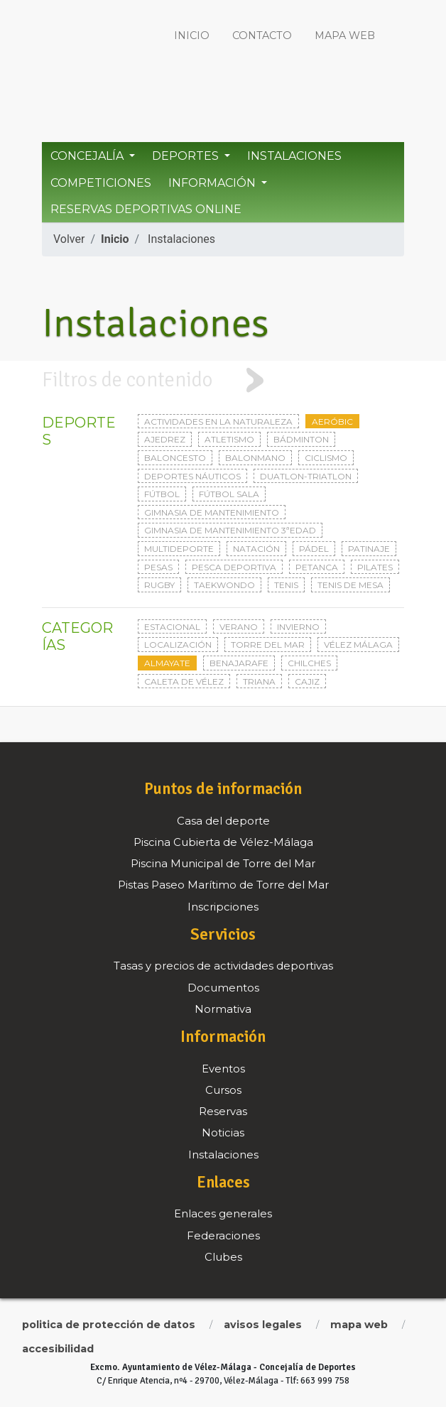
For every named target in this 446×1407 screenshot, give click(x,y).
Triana (259, 681)
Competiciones (100, 183)
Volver (69, 239)
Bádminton (301, 439)
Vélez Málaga (358, 644)
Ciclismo (326, 457)
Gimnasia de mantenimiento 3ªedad (230, 530)
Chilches (309, 663)
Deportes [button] (187, 156)
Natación (256, 548)
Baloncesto (175, 457)
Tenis (286, 585)
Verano (238, 626)
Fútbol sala (229, 494)
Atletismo (229, 439)
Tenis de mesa (350, 585)
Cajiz (307, 681)
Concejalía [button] (88, 156)
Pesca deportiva (234, 567)
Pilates (375, 567)
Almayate (167, 663)
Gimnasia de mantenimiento (211, 512)
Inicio (192, 35)
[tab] (223, 380)
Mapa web (345, 35)
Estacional (172, 626)
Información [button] (213, 183)
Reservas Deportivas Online (145, 209)
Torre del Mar (268, 644)
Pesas (158, 567)
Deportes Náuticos (192, 476)
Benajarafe (239, 663)
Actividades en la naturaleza (218, 421)
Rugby (159, 585)
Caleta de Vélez (184, 681)
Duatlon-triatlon (306, 476)
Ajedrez (164, 439)
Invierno (298, 626)
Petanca (316, 567)
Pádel (314, 548)
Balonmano (255, 457)
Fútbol (162, 494)
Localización (178, 644)
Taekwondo (224, 585)
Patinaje (369, 548)
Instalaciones (294, 156)
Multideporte (179, 548)
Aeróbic (332, 421)
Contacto (262, 35)
